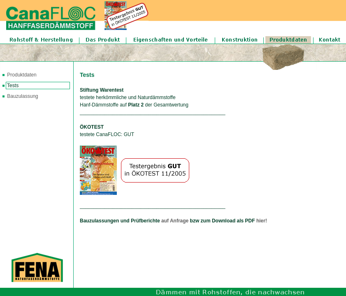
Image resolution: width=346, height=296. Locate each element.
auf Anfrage (174, 221)
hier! (261, 221)
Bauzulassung (22, 96)
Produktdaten (21, 75)
